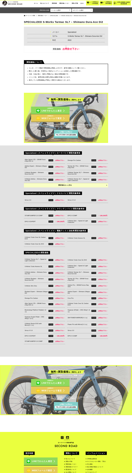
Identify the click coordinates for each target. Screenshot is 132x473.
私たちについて (44, 3)
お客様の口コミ (70, 463)
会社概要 (90, 455)
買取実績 (54, 3)
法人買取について (71, 457)
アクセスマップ (92, 457)
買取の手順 (75, 3)
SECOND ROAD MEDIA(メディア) (97, 466)
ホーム (36, 3)
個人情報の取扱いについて (95, 452)
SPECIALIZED (54, 15)
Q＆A (82, 3)
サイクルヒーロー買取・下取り (96, 447)
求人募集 (90, 449)
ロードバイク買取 (30, 15)
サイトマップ (91, 463)
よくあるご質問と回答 (72, 466)
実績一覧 (68, 460)
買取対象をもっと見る (65, 178)
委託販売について (71, 455)
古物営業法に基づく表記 (94, 460)
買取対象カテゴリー (72, 452)
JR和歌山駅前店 (92, 444)
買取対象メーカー (64, 3)
